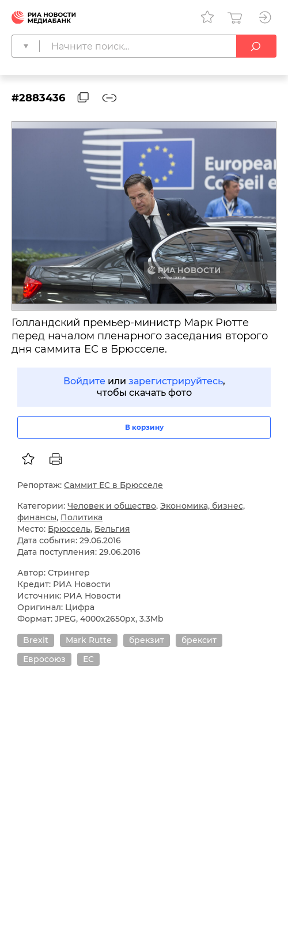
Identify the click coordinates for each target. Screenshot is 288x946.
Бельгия (112, 529)
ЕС (88, 659)
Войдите (84, 381)
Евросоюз (44, 659)
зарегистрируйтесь (175, 381)
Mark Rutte (89, 640)
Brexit (35, 640)
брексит (199, 640)
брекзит (146, 640)
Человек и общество (111, 506)
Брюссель (69, 529)
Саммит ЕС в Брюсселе (113, 485)
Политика (81, 517)
